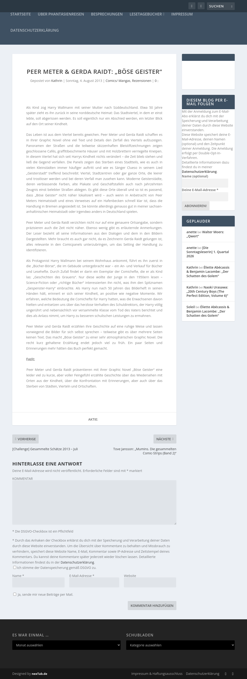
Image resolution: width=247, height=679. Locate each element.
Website (130, 576)
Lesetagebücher (146, 14)
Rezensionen (141, 80)
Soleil (191, 307)
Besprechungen (107, 14)
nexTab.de (39, 674)
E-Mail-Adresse (81, 576)
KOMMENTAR (22, 478)
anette (192, 232)
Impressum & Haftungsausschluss (156, 673)
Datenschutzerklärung (34, 30)
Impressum (182, 14)
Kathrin (56, 80)
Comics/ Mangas (118, 80)
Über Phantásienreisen (61, 14)
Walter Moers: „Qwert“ (205, 234)
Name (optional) (195, 176)
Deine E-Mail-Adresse (200, 190)
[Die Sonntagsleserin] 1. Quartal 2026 (208, 251)
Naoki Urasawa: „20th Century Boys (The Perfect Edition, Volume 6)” (207, 291)
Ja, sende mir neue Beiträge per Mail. (43, 594)
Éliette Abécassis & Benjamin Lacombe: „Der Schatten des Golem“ (208, 271)
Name (18, 576)
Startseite (20, 14)
